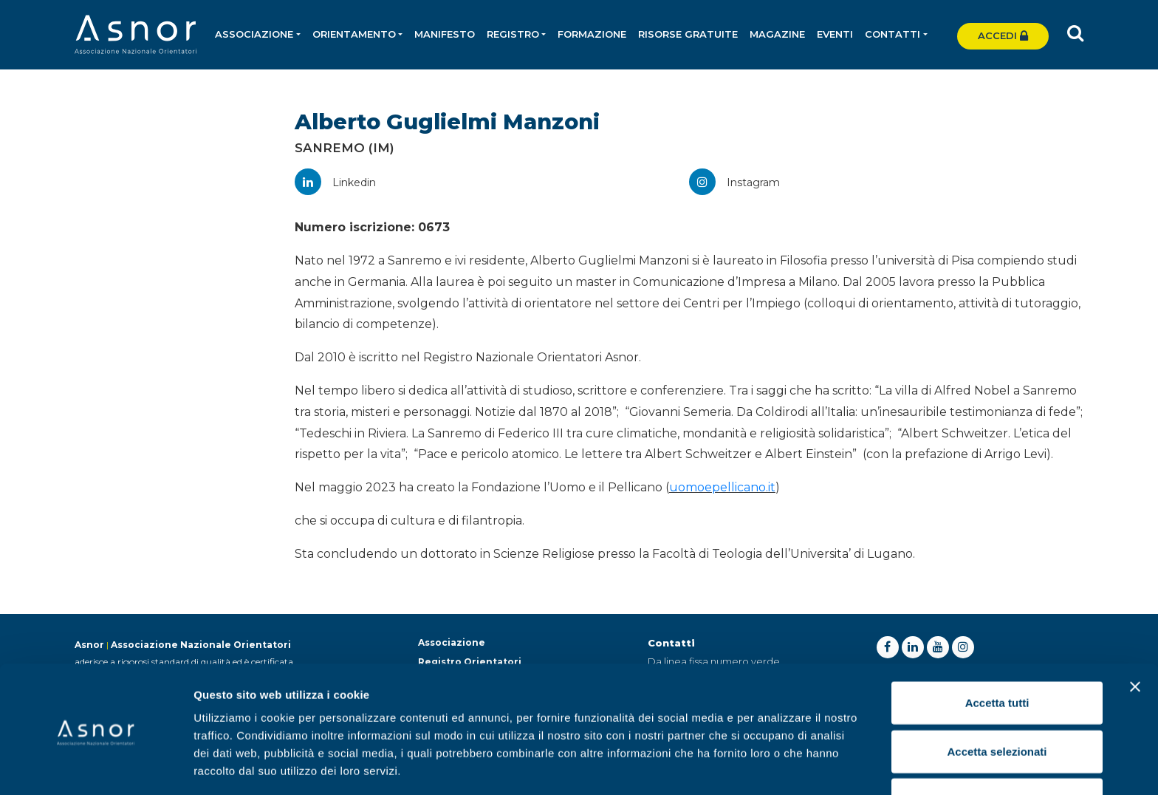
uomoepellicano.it (722, 487)
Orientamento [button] (354, 34)
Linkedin (335, 182)
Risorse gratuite (689, 34)
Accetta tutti (997, 650)
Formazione (592, 34)
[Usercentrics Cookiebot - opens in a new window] (95, 766)
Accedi (1003, 35)
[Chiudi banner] (1135, 634)
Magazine (778, 34)
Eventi (836, 34)
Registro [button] (513, 34)
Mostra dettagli (777, 766)
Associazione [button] (255, 34)
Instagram (734, 182)
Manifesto (445, 34)
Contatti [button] (893, 34)
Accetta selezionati (996, 698)
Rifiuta (997, 746)
